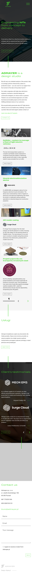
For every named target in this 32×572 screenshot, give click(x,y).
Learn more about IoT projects (9, 113)
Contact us (5, 432)
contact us (5, 118)
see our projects (7, 51)
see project (7, 163)
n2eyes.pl (8, 570)
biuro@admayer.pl (9, 509)
